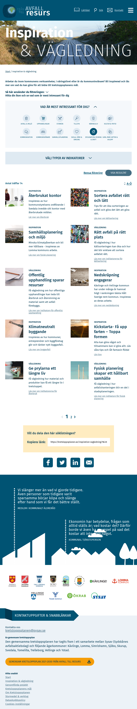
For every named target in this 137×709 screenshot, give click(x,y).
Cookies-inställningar (17, 704)
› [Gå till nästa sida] (75, 416)
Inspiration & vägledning (19, 681)
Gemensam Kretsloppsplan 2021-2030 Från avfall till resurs (50, 662)
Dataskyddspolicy (15, 700)
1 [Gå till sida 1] (67, 416)
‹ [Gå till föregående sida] (62, 416)
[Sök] (98, 10)
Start (8, 71)
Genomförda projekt (16, 684)
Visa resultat (118, 172)
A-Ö (129, 183)
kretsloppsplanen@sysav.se (25, 630)
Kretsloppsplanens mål (18, 688)
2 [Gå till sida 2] (71, 417)
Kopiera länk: (36, 442)
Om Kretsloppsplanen (17, 692)
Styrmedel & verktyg (16, 696)
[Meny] (130, 10)
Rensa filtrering (93, 172)
